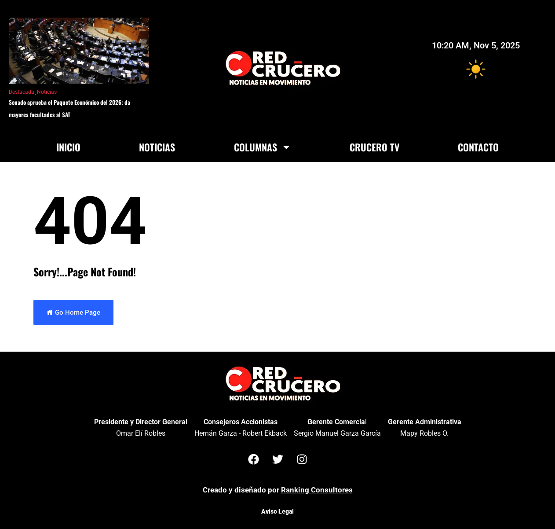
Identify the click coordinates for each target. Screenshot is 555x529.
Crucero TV (374, 147)
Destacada (21, 92)
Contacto (478, 147)
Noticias (47, 92)
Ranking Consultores (317, 489)
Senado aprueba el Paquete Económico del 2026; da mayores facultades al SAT (69, 108)
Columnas (262, 147)
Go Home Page (73, 312)
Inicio (68, 147)
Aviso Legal (277, 511)
